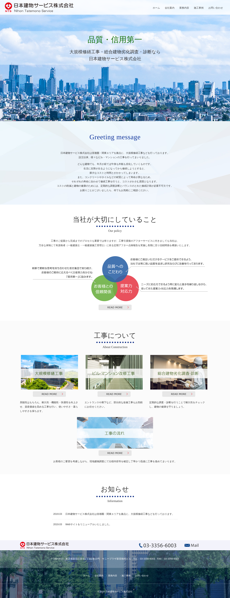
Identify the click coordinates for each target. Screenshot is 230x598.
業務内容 (184, 7)
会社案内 (169, 7)
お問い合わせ (215, 7)
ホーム (156, 7)
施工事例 (199, 7)
